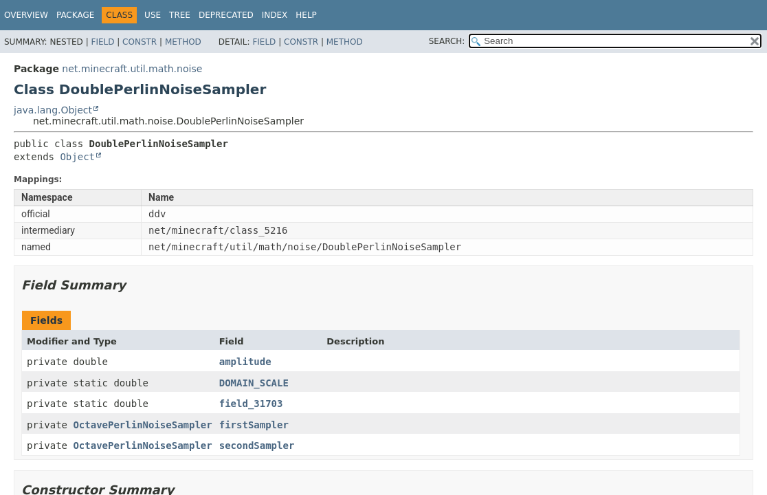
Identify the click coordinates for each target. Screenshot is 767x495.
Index (275, 15)
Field (102, 42)
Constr (139, 42)
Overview (26, 15)
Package (75, 15)
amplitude (245, 361)
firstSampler (254, 424)
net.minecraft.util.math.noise (132, 68)
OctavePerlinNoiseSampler (142, 424)
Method (183, 42)
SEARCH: (447, 41)
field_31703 (251, 403)
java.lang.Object (53, 110)
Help (306, 15)
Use (152, 15)
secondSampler (257, 445)
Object (77, 156)
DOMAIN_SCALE (254, 382)
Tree (179, 15)
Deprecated (226, 15)
